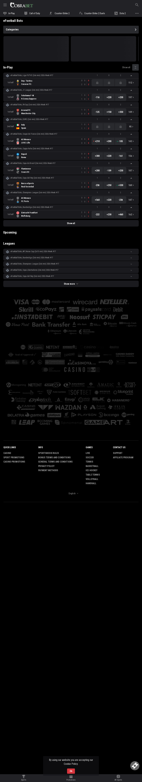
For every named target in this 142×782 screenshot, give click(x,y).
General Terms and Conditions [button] (55, 461)
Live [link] (88, 453)
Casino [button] (7, 453)
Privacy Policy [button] (46, 466)
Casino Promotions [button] (14, 461)
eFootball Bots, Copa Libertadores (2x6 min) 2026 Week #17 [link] (34, 270)
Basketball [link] (92, 466)
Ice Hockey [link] (91, 470)
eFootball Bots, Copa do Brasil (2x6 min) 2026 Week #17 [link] (32, 163)
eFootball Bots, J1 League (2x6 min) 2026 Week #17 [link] (31, 90)
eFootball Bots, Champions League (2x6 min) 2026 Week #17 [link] (34, 192)
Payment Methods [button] (48, 470)
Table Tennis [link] (93, 474)
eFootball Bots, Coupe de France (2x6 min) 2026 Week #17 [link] (33, 134)
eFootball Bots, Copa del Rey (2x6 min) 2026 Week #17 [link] (32, 178)
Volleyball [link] (92, 479)
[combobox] (71, 493)
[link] (21, 5)
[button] (71, 75)
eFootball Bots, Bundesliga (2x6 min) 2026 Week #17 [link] (31, 207)
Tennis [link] (89, 461)
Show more (71, 284)
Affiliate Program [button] (123, 457)
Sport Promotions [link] (13, 457)
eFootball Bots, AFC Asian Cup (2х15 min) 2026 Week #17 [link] (33, 251)
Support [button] (118, 453)
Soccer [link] (90, 457)
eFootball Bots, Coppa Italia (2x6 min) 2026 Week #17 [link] (31, 148)
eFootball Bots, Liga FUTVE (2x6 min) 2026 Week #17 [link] (31, 75)
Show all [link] (126, 67)
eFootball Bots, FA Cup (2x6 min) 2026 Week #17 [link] (29, 105)
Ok (71, 771)
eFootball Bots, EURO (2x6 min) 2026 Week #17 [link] (29, 119)
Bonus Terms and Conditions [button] (54, 457)
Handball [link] (91, 483)
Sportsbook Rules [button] (48, 453)
